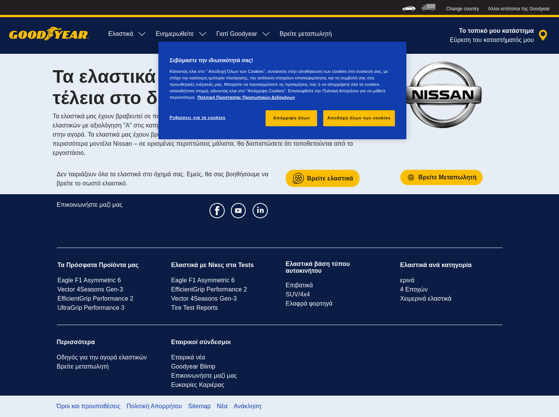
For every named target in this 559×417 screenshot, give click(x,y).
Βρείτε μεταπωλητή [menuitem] (306, 34)
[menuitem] (409, 7)
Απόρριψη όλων (291, 118)
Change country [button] (462, 8)
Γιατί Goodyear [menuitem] (243, 34)
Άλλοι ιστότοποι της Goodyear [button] (519, 8)
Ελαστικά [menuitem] (127, 34)
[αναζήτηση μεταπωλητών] (500, 35)
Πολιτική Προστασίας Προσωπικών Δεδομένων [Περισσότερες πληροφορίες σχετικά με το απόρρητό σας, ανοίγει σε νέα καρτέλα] (246, 97)
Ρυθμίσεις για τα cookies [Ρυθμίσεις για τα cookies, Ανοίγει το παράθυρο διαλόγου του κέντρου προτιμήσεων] (198, 117)
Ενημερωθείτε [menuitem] (181, 34)
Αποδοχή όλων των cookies (359, 118)
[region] (282, 90)
